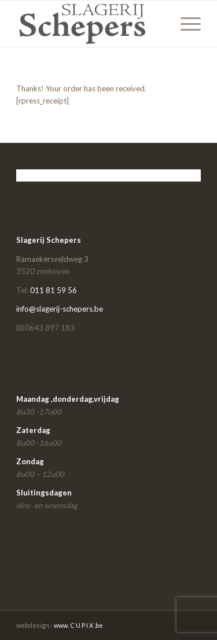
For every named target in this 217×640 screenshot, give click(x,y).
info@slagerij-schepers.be (59, 308)
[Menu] (185, 24)
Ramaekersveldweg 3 (52, 259)
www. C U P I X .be (78, 625)
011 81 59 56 (53, 290)
